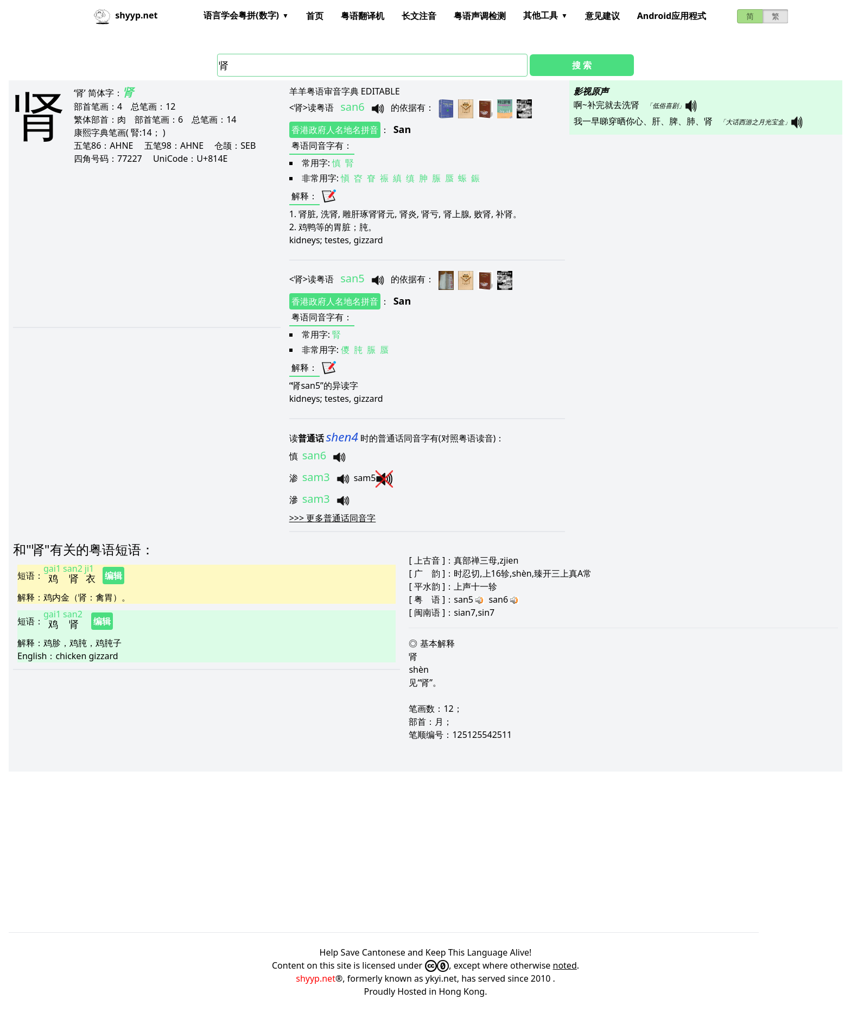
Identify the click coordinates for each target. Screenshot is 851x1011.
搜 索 (582, 65)
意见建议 (602, 16)
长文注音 (419, 16)
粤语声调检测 (480, 16)
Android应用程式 (671, 16)
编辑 (113, 576)
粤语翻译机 (362, 16)
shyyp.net (315, 978)
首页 (314, 16)
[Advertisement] (131, 245)
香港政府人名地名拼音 (334, 130)
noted (565, 965)
